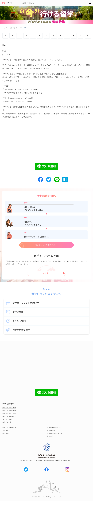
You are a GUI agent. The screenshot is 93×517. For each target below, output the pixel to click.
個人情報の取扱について (55, 427)
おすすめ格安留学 (21, 330)
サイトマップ (7, 430)
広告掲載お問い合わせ (55, 433)
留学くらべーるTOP (9, 427)
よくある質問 (19, 321)
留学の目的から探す (9, 408)
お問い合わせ (51, 430)
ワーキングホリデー (9, 419)
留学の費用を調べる (9, 416)
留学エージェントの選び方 (25, 303)
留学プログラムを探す (10, 413)
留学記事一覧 (7, 422)
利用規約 (5, 433)
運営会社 (50, 436)
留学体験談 (17, 312)
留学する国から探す (9, 410)
